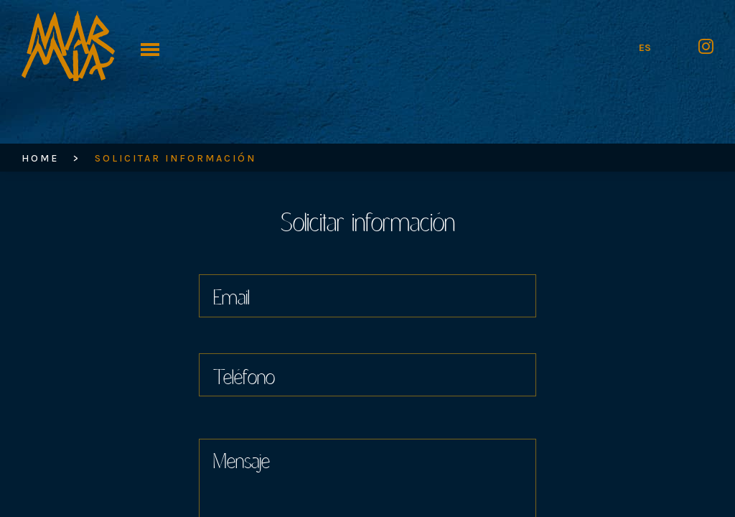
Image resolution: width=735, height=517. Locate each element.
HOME (40, 158)
